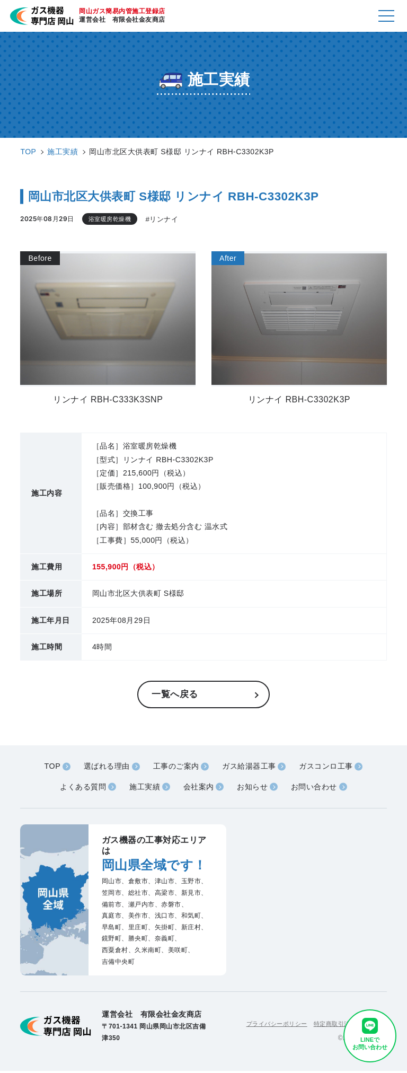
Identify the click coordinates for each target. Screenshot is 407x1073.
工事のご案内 (174, 767)
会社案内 (198, 788)
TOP (44, 767)
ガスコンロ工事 (332, 767)
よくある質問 (77, 788)
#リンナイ (166, 219)
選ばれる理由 (101, 767)
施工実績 (142, 788)
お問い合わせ (319, 788)
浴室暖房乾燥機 (112, 219)
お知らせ (254, 788)
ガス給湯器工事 (251, 767)
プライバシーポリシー (268, 1026)
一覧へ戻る (176, 695)
